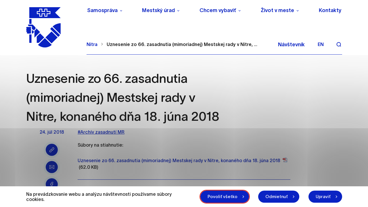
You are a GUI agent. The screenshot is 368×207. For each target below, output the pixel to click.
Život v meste (277, 10)
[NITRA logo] (52, 27)
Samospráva (102, 10)
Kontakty (330, 10)
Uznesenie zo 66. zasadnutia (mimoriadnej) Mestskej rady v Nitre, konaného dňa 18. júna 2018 (179, 160)
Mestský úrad (158, 10)
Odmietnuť (276, 196)
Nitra (92, 44)
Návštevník (291, 44)
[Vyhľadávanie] (338, 44)
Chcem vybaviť (218, 10)
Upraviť (323, 196)
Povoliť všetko (222, 196)
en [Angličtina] (321, 44)
